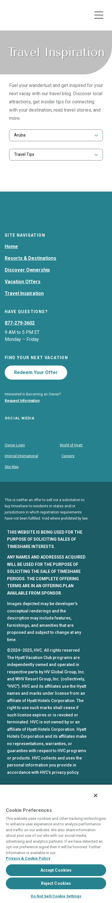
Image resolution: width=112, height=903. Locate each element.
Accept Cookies (56, 870)
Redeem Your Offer (36, 384)
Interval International (21, 469)
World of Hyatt (71, 459)
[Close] (95, 795)
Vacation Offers (22, 293)
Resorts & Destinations (30, 270)
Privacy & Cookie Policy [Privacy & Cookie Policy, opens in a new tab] (28, 858)
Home (11, 258)
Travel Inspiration (24, 305)
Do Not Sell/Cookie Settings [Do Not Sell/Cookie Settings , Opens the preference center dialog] (56, 896)
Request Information (22, 413)
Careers (68, 469)
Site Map (11, 480)
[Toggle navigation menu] (98, 15)
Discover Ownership (27, 282)
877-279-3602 (20, 335)
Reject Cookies (56, 883)
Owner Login (15, 459)
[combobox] (56, 135)
